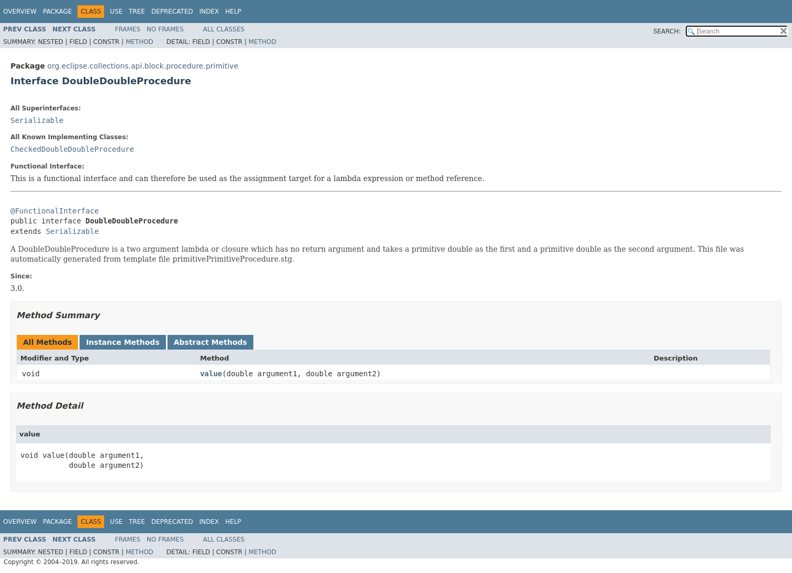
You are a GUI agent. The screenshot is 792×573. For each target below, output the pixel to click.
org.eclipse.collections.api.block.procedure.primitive (142, 66)
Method (139, 42)
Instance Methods (122, 342)
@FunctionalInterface (54, 211)
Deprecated (172, 11)
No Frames (165, 29)
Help (233, 11)
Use (116, 11)
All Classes (223, 29)
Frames (128, 29)
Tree (137, 11)
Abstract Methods (210, 342)
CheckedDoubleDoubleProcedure (72, 149)
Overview (20, 11)
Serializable (36, 120)
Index (209, 11)
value (211, 373)
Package (57, 11)
